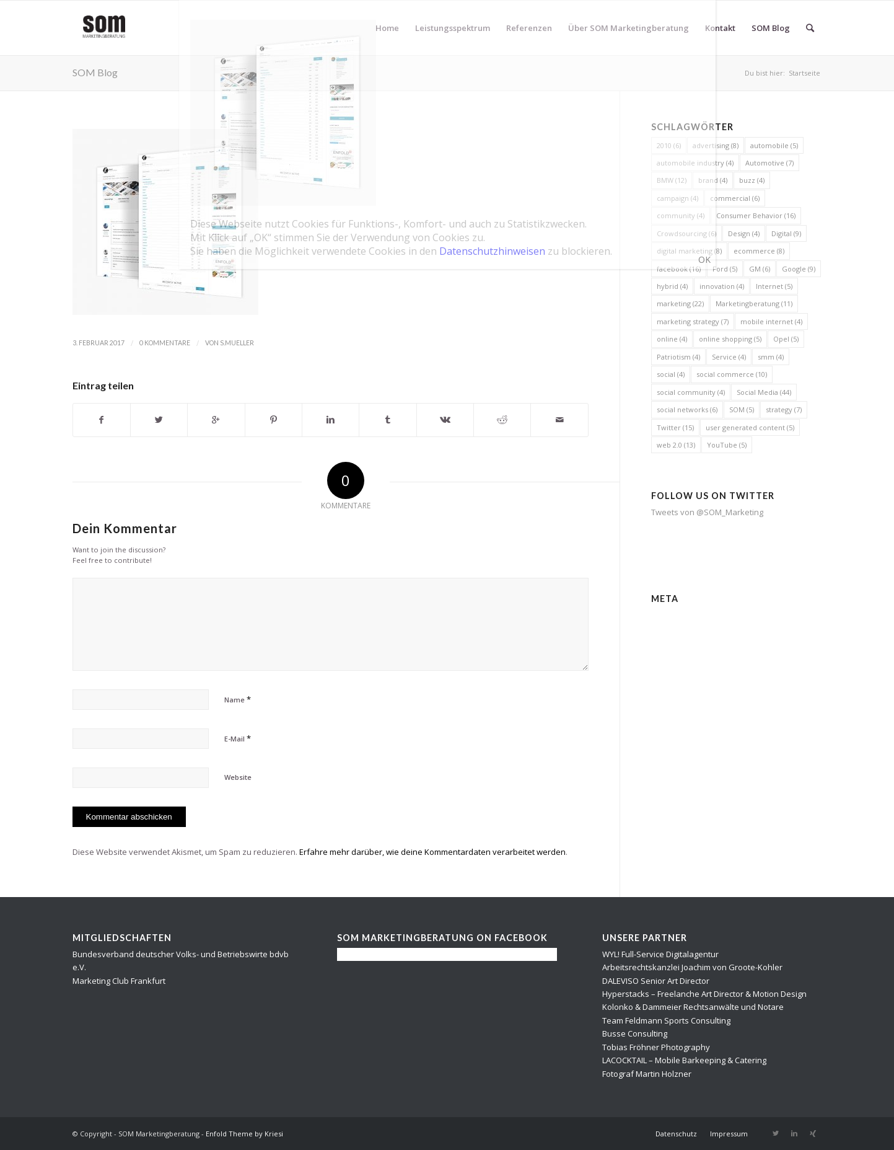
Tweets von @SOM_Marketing (707, 512)
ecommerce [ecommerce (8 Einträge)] (759, 250)
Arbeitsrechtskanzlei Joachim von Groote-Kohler (692, 967)
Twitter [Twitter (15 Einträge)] (675, 427)
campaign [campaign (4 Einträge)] (677, 198)
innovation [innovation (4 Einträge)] (721, 286)
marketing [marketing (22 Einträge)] (680, 303)
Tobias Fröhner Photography (656, 1047)
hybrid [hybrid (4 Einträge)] (672, 286)
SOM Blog (95, 72)
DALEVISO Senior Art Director (655, 980)
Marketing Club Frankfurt (118, 980)
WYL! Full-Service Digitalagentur (660, 954)
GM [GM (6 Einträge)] (759, 268)
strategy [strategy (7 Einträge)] (784, 409)
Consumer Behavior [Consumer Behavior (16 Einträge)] (755, 215)
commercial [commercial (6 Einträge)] (735, 198)
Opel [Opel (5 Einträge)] (786, 338)
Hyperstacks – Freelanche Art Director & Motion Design (704, 993)
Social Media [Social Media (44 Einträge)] (764, 392)
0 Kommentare (164, 343)
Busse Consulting (634, 1033)
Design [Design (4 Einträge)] (744, 233)
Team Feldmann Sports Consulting (666, 1020)
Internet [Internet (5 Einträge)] (774, 286)
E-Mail (237, 738)
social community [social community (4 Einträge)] (691, 392)
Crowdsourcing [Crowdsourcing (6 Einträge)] (686, 233)
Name (237, 699)
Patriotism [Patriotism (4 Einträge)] (678, 356)
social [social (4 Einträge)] (671, 374)
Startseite (804, 72)
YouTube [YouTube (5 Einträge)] (727, 444)
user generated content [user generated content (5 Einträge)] (750, 427)
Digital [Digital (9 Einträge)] (786, 233)
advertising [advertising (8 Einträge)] (715, 145)
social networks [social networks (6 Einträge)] (687, 409)
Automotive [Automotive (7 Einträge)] (769, 162)
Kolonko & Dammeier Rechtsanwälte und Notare (693, 1006)
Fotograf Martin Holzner (646, 1073)
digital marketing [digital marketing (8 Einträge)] (689, 250)
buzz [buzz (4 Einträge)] (752, 180)
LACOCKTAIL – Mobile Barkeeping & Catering (684, 1060)
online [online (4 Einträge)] (672, 338)
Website (238, 777)
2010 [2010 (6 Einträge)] (669, 145)
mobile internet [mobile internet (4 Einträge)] (771, 321)
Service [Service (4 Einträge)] (729, 356)
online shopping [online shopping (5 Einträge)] (730, 338)
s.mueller (237, 343)
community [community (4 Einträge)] (680, 215)
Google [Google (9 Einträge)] (798, 268)
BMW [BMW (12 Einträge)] (671, 180)
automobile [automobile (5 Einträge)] (774, 145)
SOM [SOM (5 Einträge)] (741, 409)
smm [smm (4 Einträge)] (771, 356)
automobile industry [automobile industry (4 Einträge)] (695, 162)
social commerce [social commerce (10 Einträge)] (731, 374)
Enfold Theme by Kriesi (244, 1133)
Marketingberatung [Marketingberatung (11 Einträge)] (754, 303)
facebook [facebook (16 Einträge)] (679, 268)
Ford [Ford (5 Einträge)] (724, 268)
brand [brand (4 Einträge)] (712, 180)
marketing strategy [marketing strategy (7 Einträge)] (693, 321)
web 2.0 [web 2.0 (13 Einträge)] (676, 444)
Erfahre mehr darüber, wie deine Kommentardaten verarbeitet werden (432, 851)
